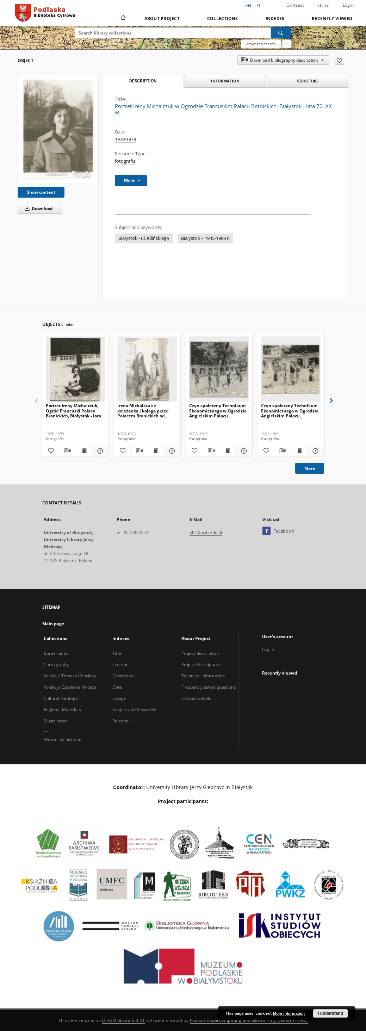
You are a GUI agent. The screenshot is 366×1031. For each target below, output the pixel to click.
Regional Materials (62, 710)
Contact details (196, 698)
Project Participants (200, 664)
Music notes (56, 721)
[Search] (281, 32)
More (309, 468)
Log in (268, 650)
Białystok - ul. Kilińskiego (143, 238)
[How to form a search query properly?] (286, 43)
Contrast (295, 5)
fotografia (125, 161)
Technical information (203, 676)
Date (117, 687)
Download (37, 208)
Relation (120, 721)
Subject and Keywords (134, 710)
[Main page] (123, 18)
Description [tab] (142, 81)
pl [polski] (258, 5)
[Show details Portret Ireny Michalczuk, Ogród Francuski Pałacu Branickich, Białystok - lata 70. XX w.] (99, 450)
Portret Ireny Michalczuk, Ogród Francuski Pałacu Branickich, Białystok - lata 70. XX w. (73, 410)
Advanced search (260, 43)
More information (289, 1013)
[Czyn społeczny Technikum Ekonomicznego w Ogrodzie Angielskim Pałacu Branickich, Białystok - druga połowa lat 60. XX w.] (219, 369)
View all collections (62, 739)
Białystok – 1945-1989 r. (205, 238)
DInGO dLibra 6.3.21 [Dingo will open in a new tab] (123, 1020)
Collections (222, 18)
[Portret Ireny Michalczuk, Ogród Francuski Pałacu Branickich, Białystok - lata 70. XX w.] (75, 369)
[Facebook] (266, 531)
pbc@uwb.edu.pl (206, 532)
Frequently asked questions (208, 687)
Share (323, 5)
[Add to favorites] (339, 60)
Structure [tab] (307, 80)
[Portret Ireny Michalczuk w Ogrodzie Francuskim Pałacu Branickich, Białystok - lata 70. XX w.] (58, 129)
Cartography (56, 664)
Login (348, 5)
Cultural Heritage (61, 698)
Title (116, 653)
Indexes (275, 18)
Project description (200, 653)
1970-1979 (125, 139)
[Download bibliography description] (67, 450)
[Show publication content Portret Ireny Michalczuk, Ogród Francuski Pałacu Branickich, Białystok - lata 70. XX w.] (83, 450)
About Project (162, 18)
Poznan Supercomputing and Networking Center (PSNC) (249, 1020)
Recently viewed (332, 18)
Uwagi (118, 698)
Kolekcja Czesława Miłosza (70, 687)
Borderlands (56, 653)
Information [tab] (225, 80)
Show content (41, 192)
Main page (53, 624)
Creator (120, 664)
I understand (330, 1013)
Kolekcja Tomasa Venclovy (70, 676)
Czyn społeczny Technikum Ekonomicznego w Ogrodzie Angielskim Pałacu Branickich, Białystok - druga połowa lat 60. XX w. (218, 410)
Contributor (123, 676)
